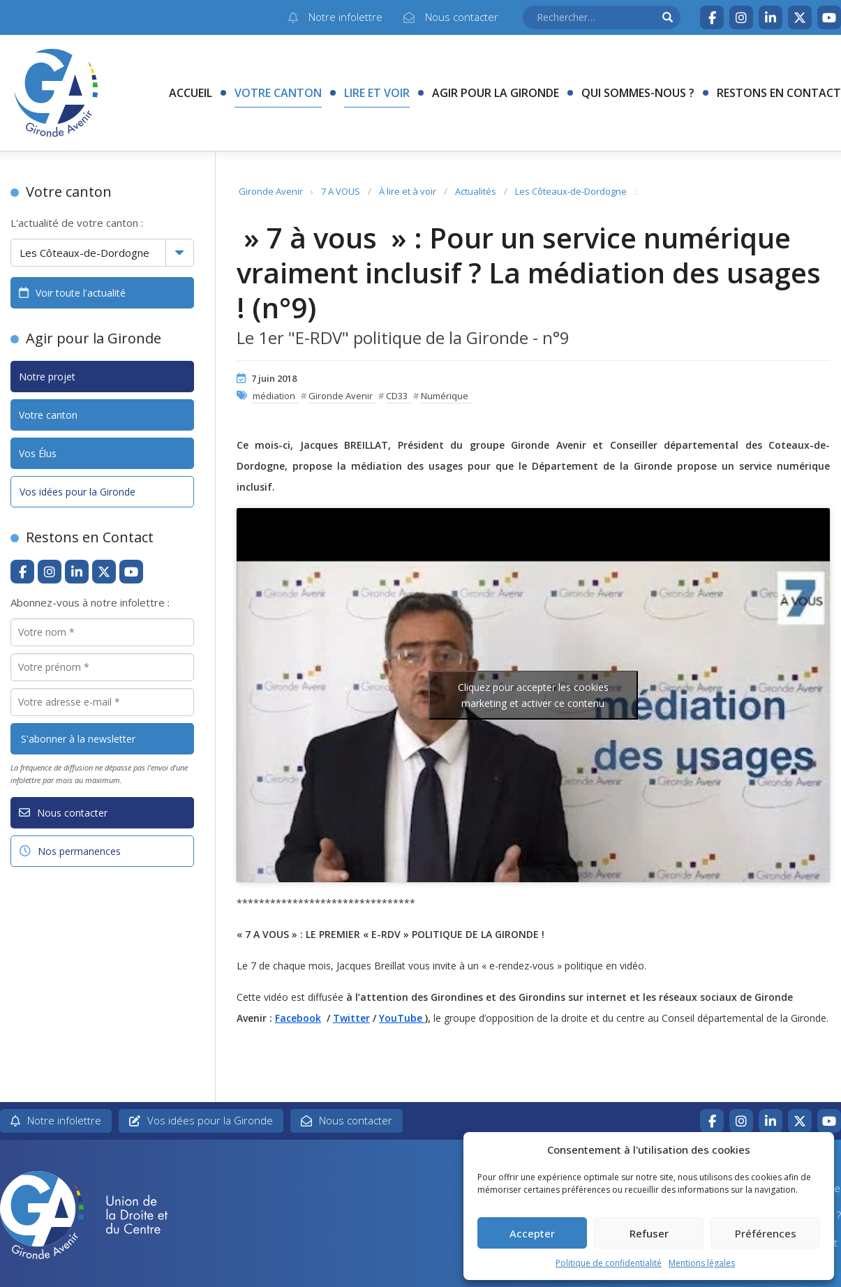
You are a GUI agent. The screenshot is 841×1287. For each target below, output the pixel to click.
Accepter (532, 1233)
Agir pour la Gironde (495, 93)
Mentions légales (702, 1263)
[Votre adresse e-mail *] (102, 702)
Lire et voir (377, 93)
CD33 (397, 395)
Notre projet (47, 376)
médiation (274, 395)
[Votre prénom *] (102, 667)
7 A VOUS (340, 191)
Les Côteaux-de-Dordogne (571, 191)
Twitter (351, 1018)
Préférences (765, 1233)
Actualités (475, 191)
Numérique (444, 395)
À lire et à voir (407, 191)
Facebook (298, 1018)
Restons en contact (779, 93)
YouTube (402, 1018)
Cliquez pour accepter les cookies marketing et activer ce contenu (533, 695)
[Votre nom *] (102, 632)
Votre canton (278, 93)
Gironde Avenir (271, 191)
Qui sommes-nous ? (637, 93)
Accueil (190, 93)
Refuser (649, 1233)
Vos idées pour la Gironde (77, 491)
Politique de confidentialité (609, 1263)
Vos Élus (38, 453)
